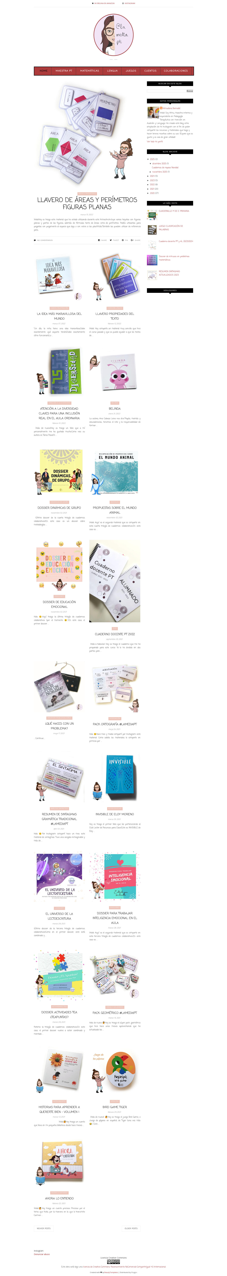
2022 (152, 184)
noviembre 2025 (159, 172)
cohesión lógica (115, 308)
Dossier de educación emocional (59, 604)
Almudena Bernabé (171, 108)
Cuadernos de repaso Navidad (165, 167)
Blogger (134, 1272)
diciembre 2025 (159, 163)
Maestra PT (64, 71)
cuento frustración (59, 308)
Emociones (59, 596)
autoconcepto (59, 1101)
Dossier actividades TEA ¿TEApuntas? (59, 1014)
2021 (152, 189)
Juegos (131, 71)
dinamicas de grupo (59, 502)
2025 (152, 159)
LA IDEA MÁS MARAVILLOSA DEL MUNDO (59, 316)
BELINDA (115, 409)
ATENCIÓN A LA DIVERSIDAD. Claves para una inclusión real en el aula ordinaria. (59, 414)
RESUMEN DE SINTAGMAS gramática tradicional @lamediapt (59, 819)
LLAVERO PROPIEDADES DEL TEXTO (115, 316)
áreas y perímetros (87, 194)
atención (115, 1101)
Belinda (115, 403)
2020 (152, 193)
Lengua (112, 71)
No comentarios (45, 240)
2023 (152, 180)
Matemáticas (89, 71)
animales (115, 502)
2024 (152, 176)
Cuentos (150, 71)
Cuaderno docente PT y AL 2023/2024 (176, 241)
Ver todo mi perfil (155, 141)
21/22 (115, 629)
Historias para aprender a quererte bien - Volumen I (59, 1109)
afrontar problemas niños (59, 718)
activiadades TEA (59, 1007)
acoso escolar (114, 809)
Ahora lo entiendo (59, 1198)
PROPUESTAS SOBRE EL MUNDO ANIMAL (115, 510)
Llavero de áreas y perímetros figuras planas (87, 204)
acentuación (115, 719)
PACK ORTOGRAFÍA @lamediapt (115, 724)
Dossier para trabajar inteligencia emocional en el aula (115, 918)
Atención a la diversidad (59, 403)
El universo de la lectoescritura (59, 916)
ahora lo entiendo (59, 1193)
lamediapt (59, 908)
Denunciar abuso (42, 1254)
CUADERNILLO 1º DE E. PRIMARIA (174, 211)
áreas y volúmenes (115, 1007)
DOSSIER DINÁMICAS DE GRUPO (59, 508)
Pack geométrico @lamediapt (115, 1013)
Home (44, 71)
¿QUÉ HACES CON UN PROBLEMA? (59, 726)
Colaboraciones (176, 71)
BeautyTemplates (111, 1272)
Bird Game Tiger (115, 1107)
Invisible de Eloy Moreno (115, 814)
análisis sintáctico (59, 809)
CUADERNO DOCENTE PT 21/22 (115, 634)
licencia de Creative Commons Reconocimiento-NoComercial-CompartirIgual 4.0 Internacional (124, 1266)
